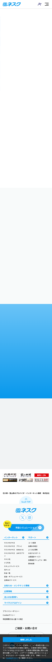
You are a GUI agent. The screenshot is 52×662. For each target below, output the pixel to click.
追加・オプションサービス (13, 576)
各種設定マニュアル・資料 (37, 560)
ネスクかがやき (9, 543)
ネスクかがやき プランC (13, 546)
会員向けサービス (10, 580)
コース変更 (32, 543)
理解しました (26, 639)
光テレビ (7, 570)
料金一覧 (7, 573)
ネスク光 (7, 559)
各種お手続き (32, 546)
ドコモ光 (7, 563)
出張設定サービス (34, 556)
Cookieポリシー (9, 615)
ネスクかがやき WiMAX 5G (14, 549)
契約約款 (31, 563)
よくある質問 (32, 549)
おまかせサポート (34, 553)
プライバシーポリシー (11, 611)
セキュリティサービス (11, 566)
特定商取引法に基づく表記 (13, 619)
